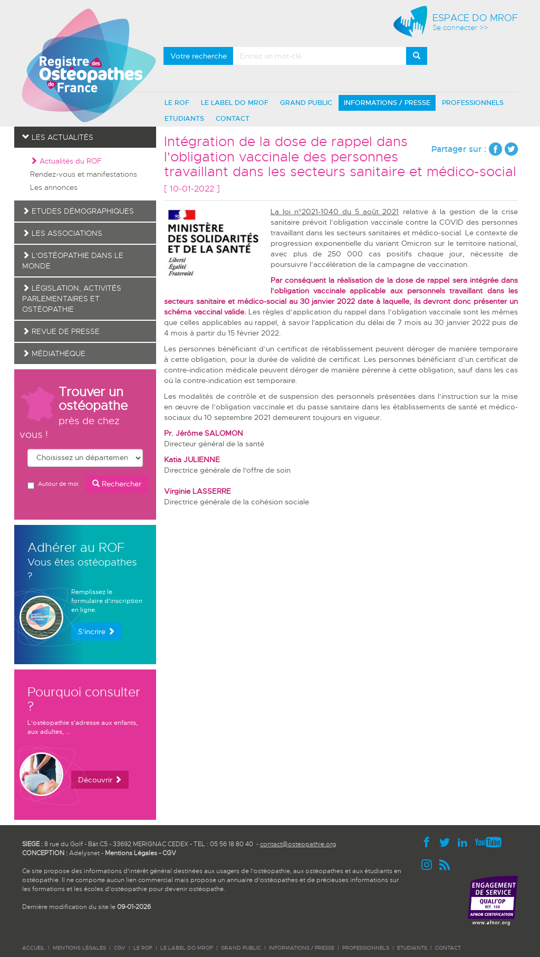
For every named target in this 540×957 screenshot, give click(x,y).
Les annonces (54, 187)
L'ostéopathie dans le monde (72, 261)
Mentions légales (79, 947)
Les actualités (57, 137)
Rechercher (116, 484)
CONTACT (232, 118)
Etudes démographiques (78, 211)
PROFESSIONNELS (473, 102)
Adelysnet (84, 853)
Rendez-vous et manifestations (83, 174)
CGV (169, 853)
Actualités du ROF (65, 161)
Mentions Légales (131, 853)
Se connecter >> (460, 28)
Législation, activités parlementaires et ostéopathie (71, 298)
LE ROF (177, 102)
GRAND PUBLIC (306, 102)
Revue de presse (61, 331)
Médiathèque (53, 353)
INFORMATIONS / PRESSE (387, 102)
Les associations (62, 233)
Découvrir (100, 779)
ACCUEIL (33, 947)
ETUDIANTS (184, 118)
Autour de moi (52, 484)
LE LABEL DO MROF (234, 102)
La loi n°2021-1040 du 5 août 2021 (335, 211)
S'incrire (96, 631)
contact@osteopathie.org (298, 844)
